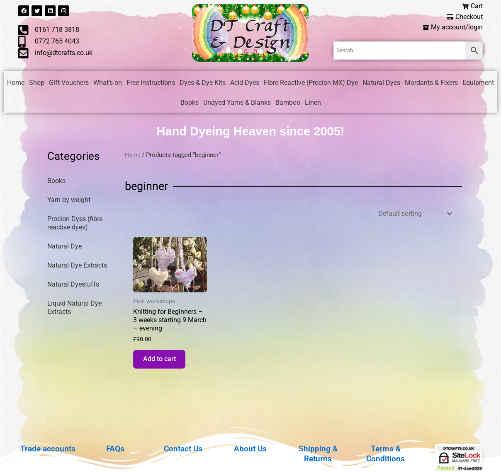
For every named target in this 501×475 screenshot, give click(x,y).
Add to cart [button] (162, 362)
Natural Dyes (381, 83)
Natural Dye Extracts (77, 266)
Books (189, 103)
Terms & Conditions (385, 453)
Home (15, 83)
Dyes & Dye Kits (203, 83)
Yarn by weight (68, 201)
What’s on (107, 83)
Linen (313, 103)
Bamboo (287, 103)
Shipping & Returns (318, 453)
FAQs (115, 448)
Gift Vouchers (69, 83)
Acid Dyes (244, 83)
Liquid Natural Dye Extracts (74, 309)
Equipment (478, 83)
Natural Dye (64, 247)
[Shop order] (414, 214)
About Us (250, 448)
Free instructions (150, 83)
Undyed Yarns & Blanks (237, 103)
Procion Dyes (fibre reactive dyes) (74, 224)
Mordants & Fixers (431, 83)
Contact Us (183, 448)
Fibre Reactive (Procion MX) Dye (311, 83)
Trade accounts (47, 448)
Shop (36, 83)
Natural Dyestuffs (73, 285)
